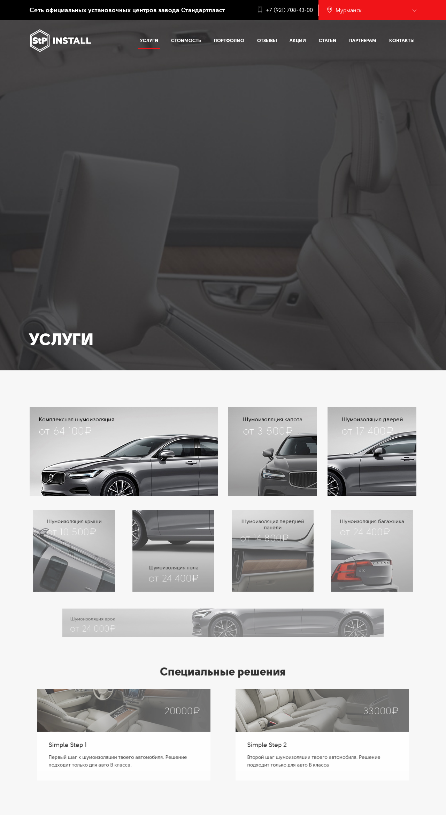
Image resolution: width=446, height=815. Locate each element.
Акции (298, 40)
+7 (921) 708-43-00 (289, 10)
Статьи (327, 40)
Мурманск (349, 10)
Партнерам (362, 40)
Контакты (402, 40)
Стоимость (186, 40)
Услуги (149, 40)
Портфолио (229, 40)
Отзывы (267, 40)
